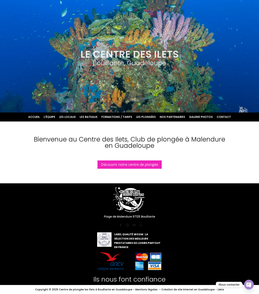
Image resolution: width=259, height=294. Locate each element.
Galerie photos (201, 117)
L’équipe (49, 117)
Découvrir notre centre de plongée (129, 164)
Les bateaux (88, 117)
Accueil (34, 117)
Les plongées (146, 117)
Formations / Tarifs (116, 117)
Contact (224, 117)
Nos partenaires (172, 117)
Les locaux (67, 117)
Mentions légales (146, 289)
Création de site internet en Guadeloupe (188, 289)
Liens (221, 289)
